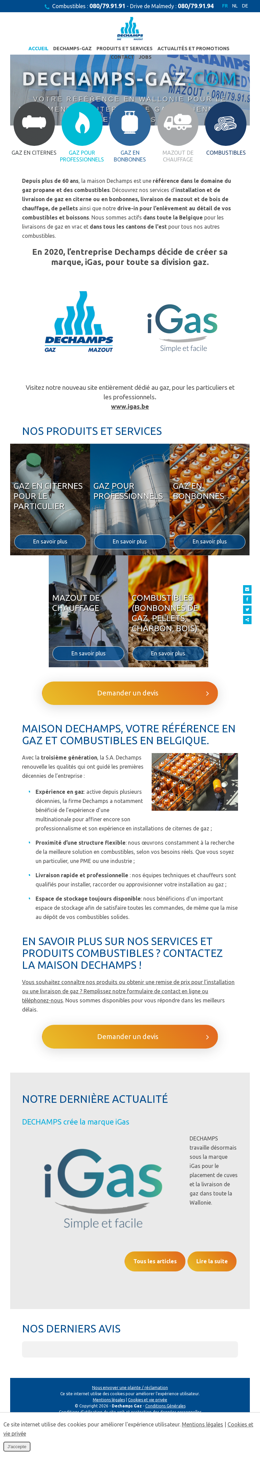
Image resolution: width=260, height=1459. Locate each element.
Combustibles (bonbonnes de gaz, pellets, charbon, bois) (165, 677)
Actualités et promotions (179, 49)
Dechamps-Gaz (58, 49)
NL (234, 6)
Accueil (24, 49)
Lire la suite (210, 1293)
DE (245, 6)
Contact (231, 49)
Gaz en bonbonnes (198, 555)
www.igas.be (130, 481)
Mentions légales (202, 1424)
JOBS (131, 58)
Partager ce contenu (252, 620)
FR (224, 6)
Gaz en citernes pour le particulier (48, 560)
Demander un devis (152, 770)
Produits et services (110, 49)
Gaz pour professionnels (128, 555)
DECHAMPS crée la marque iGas (75, 1205)
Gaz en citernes (34, 227)
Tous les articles (148, 1293)
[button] (22, 1395)
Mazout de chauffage (76, 667)
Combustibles (226, 227)
